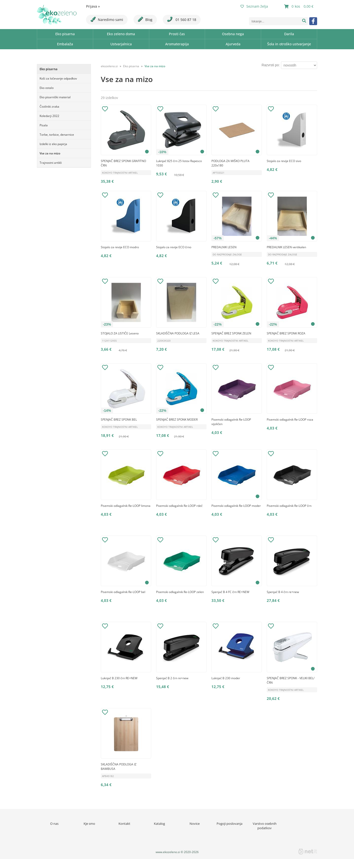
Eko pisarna (65, 34)
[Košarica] (299, 6)
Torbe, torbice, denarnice (57, 134)
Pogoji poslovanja (229, 823)
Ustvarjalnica (121, 44)
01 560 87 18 (181, 19)
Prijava (93, 6)
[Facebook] (313, 21)
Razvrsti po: (271, 65)
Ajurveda (233, 44)
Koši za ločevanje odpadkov (58, 78)
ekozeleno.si (109, 66)
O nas (54, 823)
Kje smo (89, 823)
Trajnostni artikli (51, 163)
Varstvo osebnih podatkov (265, 825)
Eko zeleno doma (121, 34)
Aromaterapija (177, 44)
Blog (145, 19)
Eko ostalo (47, 88)
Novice (195, 823)
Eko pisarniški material (55, 97)
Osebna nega (233, 34)
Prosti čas (177, 34)
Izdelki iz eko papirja (53, 144)
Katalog (159, 823)
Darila (289, 34)
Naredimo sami (106, 19)
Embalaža (65, 44)
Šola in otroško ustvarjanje (289, 44)
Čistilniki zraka (49, 106)
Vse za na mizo (50, 153)
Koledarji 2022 (49, 116)
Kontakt (124, 823)
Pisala (44, 125)
